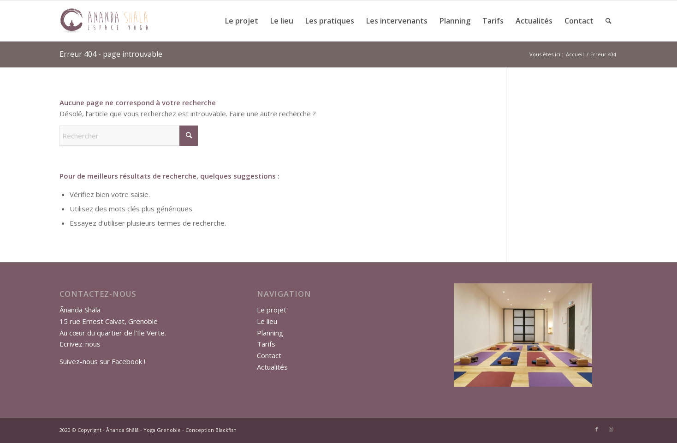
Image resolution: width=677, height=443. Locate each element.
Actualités (272, 366)
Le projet (271, 309)
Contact (269, 355)
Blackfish (226, 429)
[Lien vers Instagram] (611, 429)
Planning (270, 332)
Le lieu (267, 321)
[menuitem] (241, 20)
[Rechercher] (609, 20)
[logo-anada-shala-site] (103, 20)
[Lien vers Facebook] (597, 429)
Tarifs (266, 343)
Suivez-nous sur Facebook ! (102, 361)
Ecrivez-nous (80, 343)
